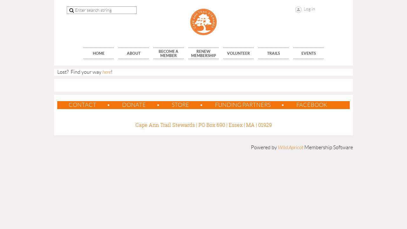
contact (82, 105)
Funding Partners (243, 105)
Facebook (311, 105)
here (106, 72)
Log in (309, 8)
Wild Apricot (290, 147)
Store (180, 105)
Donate (134, 105)
